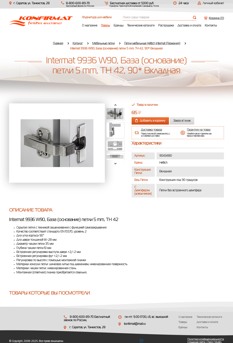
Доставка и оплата (189, 25)
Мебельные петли (103, 43)
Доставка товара (151, 130)
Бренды (118, 25)
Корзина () (216, 18)
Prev (115, 105)
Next (115, 163)
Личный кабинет (213, 3)
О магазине (89, 25)
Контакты (211, 25)
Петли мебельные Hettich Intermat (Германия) (152, 43)
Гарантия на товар (198, 130)
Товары (105, 25)
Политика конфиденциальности (205, 339)
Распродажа (166, 25)
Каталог (78, 43)
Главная (58, 43)
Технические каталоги (141, 25)
